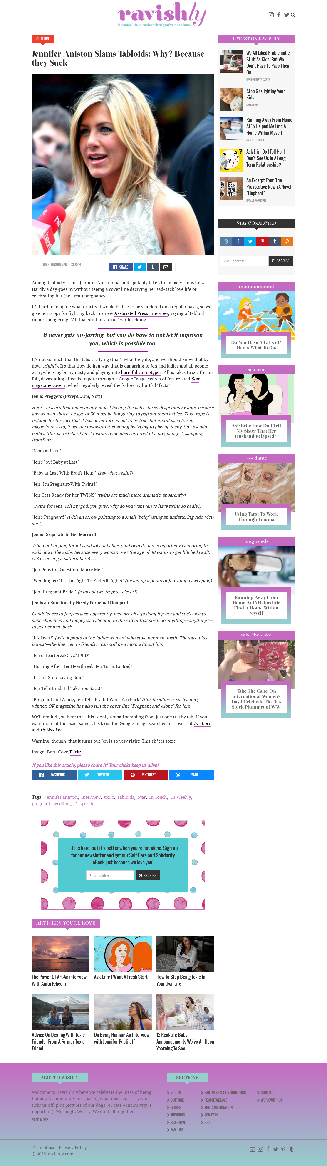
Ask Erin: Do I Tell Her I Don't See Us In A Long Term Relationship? (265, 158)
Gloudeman (59, 264)
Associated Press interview (141, 313)
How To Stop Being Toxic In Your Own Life (180, 980)
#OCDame (256, 458)
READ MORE (40, 1119)
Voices (176, 1092)
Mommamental (256, 286)
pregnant (41, 804)
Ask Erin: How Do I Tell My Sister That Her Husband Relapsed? (256, 431)
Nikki (46, 264)
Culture (43, 39)
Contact (267, 1092)
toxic (109, 797)
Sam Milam (252, 105)
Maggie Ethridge (255, 140)
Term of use (43, 1147)
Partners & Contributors (225, 1092)
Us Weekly (180, 797)
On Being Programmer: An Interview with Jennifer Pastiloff (121, 1038)
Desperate (84, 804)
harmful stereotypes (141, 372)
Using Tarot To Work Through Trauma (256, 516)
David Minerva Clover (258, 79)
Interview (91, 797)
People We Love (215, 1100)
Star (142, 797)
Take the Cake (256, 635)
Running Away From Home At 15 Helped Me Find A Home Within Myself (269, 126)
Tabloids (125, 797)
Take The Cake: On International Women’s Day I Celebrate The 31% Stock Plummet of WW (256, 699)
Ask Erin (256, 369)
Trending (178, 1115)
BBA (207, 1122)
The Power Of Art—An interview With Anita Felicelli (59, 980)
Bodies (176, 1107)
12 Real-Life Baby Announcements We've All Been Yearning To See (185, 1041)
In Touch (202, 723)
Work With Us (272, 1100)
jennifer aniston (61, 797)
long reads (256, 541)
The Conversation (218, 1107)
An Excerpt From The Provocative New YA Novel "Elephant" (268, 186)
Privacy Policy (73, 1147)
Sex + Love (178, 1122)
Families (177, 1130)
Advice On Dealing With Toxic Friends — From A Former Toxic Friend (58, 1041)
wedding (62, 804)
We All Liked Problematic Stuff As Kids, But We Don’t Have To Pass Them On (268, 62)
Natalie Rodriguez (256, 200)
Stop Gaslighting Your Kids (265, 94)
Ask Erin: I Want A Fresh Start (121, 976)
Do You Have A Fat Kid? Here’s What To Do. (256, 345)
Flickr (75, 752)
